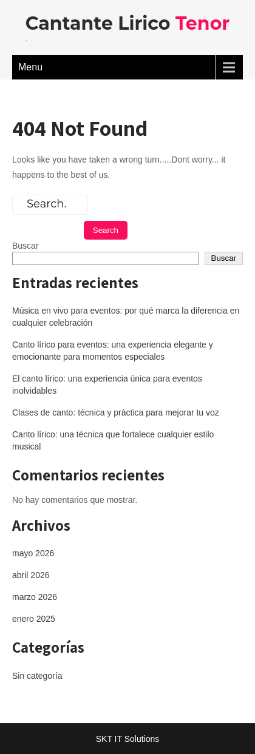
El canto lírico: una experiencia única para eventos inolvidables (107, 385)
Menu (30, 67)
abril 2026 (31, 575)
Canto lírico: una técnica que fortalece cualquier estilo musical (113, 440)
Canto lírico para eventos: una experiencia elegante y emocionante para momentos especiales (112, 351)
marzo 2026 (34, 597)
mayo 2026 (33, 553)
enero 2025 (33, 619)
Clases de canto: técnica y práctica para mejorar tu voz (115, 412)
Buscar (25, 246)
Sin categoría (37, 676)
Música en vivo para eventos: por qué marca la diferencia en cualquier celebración (125, 317)
